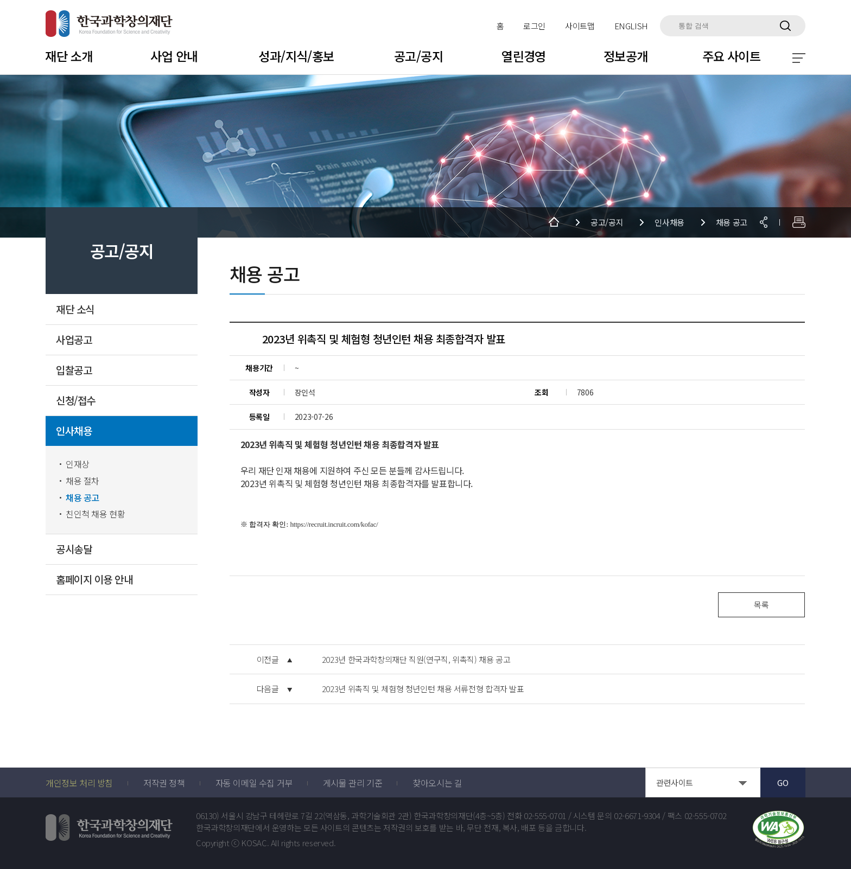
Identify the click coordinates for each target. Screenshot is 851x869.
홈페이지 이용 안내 (94, 579)
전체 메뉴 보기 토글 (798, 58)
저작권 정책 (164, 783)
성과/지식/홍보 (296, 56)
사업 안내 (174, 56)
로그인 (534, 25)
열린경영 (523, 56)
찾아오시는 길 (437, 783)
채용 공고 (82, 497)
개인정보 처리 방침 (79, 783)
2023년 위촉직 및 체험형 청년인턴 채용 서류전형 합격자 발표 (423, 688)
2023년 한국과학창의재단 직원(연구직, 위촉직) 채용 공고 (416, 659)
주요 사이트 (731, 56)
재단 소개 (68, 56)
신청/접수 (76, 400)
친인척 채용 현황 (95, 514)
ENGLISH (631, 25)
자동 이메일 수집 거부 (254, 783)
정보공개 (626, 56)
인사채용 (74, 431)
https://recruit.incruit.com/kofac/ (334, 524)
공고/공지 (418, 56)
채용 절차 (82, 481)
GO (782, 782)
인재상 (78, 464)
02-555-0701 (545, 815)
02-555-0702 (705, 815)
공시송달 (74, 549)
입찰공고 (74, 370)
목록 (761, 604)
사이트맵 (580, 25)
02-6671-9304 (637, 815)
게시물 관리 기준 (352, 783)
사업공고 (74, 340)
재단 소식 (75, 309)
